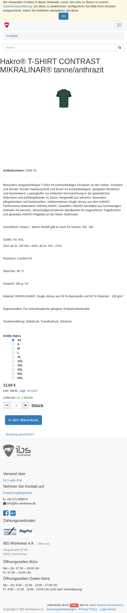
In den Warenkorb (23, 420)
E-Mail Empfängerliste (17, 493)
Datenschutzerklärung (17, 6)
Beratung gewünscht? (20, 434)
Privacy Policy (88, 609)
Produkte (12, 36)
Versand (32, 390)
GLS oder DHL (12, 480)
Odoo (74, 605)
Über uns (43, 543)
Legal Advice (108, 609)
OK (63, 16)
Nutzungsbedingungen (61, 609)
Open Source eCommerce (106, 605)
